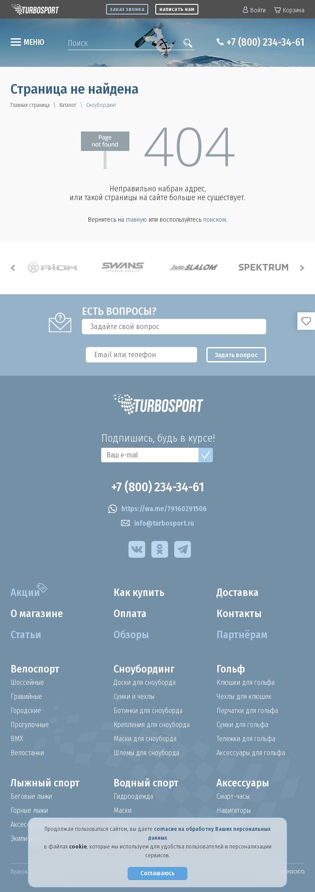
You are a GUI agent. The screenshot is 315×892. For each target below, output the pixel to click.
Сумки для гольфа (242, 725)
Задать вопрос (237, 355)
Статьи (26, 634)
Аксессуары (243, 783)
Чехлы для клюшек (243, 697)
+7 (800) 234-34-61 (264, 42)
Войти (254, 10)
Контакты (239, 613)
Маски (123, 811)
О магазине (37, 613)
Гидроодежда (134, 797)
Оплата (131, 613)
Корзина (289, 10)
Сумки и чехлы (134, 697)
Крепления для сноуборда (152, 725)
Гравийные (27, 697)
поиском (214, 219)
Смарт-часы (233, 797)
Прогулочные (30, 725)
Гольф (230, 669)
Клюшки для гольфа (245, 683)
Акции (25, 592)
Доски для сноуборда (145, 683)
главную (136, 219)
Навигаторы (234, 811)
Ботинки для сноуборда (148, 711)
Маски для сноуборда (145, 739)
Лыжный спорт (45, 783)
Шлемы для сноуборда (147, 753)
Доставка (238, 592)
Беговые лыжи (31, 797)
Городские (26, 711)
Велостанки (27, 753)
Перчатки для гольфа (248, 711)
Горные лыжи (29, 811)
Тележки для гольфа (245, 739)
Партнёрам (242, 634)
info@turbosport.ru (157, 523)
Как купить (139, 592)
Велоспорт (35, 669)
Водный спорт (146, 783)
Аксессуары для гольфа (250, 753)
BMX (17, 739)
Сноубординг (144, 669)
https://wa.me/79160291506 (157, 508)
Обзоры (131, 634)
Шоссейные (28, 683)
